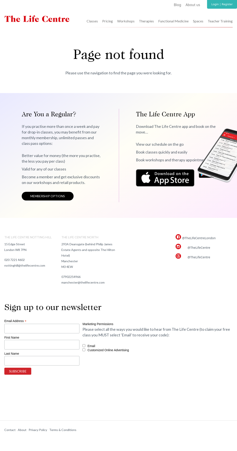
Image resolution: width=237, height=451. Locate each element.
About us (193, 4)
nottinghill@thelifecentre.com (24, 265)
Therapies (146, 21)
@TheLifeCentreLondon (199, 238)
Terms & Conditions (62, 430)
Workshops (126, 21)
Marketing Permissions (97, 324)
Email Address (15, 321)
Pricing (107, 21)
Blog (177, 4)
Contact (10, 430)
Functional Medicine (173, 21)
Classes (92, 21)
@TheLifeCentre (199, 248)
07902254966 (71, 277)
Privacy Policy (38, 430)
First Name (11, 337)
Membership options (47, 196)
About (22, 430)
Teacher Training (220, 21)
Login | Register (222, 4)
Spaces (198, 21)
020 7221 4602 (14, 260)
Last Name (11, 353)
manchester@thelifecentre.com (83, 282)
